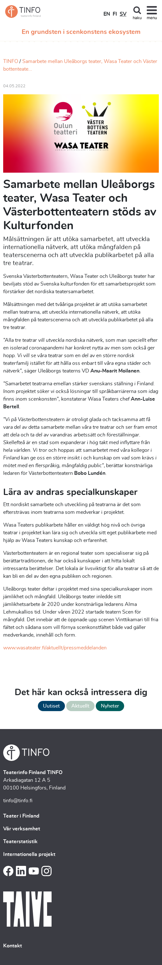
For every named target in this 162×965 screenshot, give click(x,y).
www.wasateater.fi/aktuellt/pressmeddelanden (55, 647)
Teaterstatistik (20, 841)
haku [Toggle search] (137, 18)
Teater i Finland (21, 816)
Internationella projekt (29, 854)
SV (123, 14)
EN (106, 14)
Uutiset (51, 706)
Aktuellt (80, 706)
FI (115, 14)
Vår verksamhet (21, 828)
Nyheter (110, 706)
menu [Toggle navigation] (152, 18)
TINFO (10, 61)
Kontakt (12, 945)
